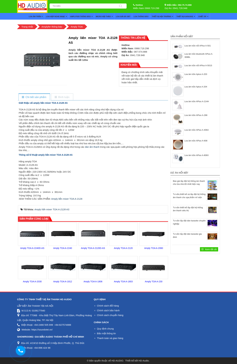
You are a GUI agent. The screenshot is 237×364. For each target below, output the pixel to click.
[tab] (34, 97)
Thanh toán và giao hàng (110, 338)
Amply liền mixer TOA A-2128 (66, 198)
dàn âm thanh (92, 147)
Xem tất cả (210, 249)
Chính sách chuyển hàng (110, 315)
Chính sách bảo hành (108, 310)
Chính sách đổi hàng (108, 305)
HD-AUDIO (117, 360)
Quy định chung (105, 328)
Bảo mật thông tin (106, 333)
